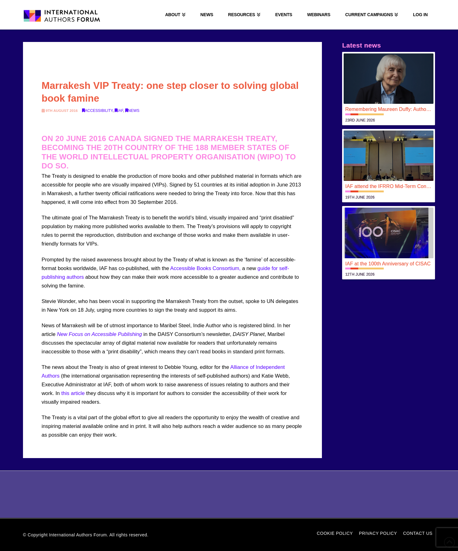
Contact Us (418, 533)
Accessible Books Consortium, (205, 268)
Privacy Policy (378, 533)
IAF (119, 110)
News (132, 110)
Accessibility (97, 110)
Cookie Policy (335, 533)
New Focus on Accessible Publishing (99, 334)
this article (73, 393)
